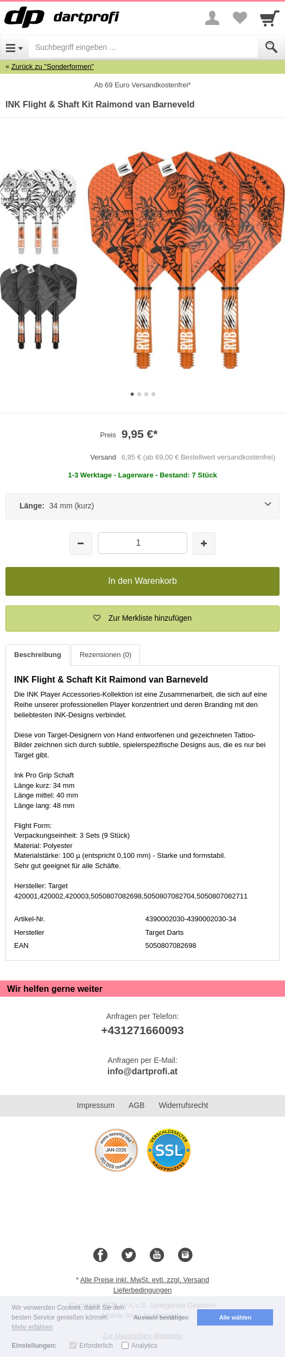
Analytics (144, 1345)
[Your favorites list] (239, 18)
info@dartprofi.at (142, 1071)
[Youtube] (157, 1255)
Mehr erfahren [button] (32, 1327)
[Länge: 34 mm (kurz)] (142, 506)
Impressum (96, 1105)
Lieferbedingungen (142, 1290)
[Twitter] (129, 1255)
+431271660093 (142, 1030)
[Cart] (270, 18)
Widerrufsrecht (183, 1105)
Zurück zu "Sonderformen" (52, 66)
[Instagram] (185, 1255)
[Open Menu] (14, 47)
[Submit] (271, 47)
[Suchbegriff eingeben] (143, 47)
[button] (142, 619)
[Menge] (142, 542)
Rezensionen (105, 655)
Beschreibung (37, 655)
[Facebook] (100, 1255)
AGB (137, 1105)
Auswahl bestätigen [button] (161, 1317)
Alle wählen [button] (235, 1317)
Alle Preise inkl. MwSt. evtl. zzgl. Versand (145, 1280)
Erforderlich (95, 1345)
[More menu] (212, 18)
